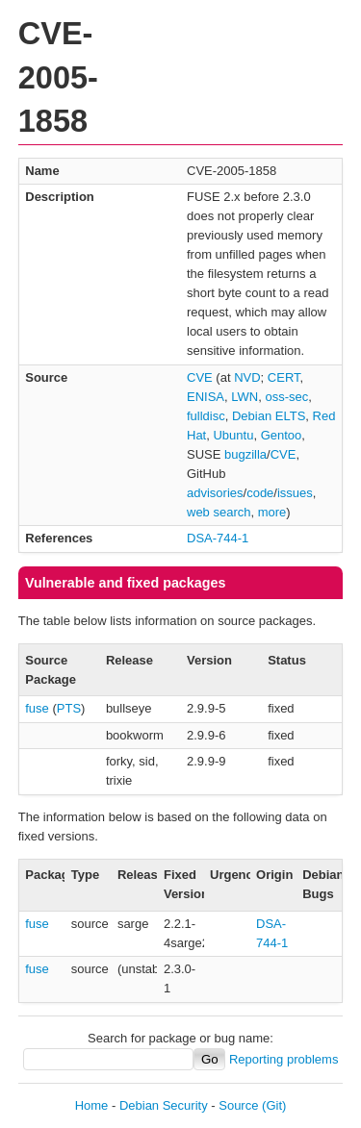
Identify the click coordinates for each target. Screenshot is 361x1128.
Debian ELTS (268, 416)
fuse (37, 708)
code (259, 493)
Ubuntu (233, 435)
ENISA (205, 396)
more (272, 512)
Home (92, 1105)
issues (295, 493)
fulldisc (206, 416)
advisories (215, 493)
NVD (247, 377)
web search (218, 512)
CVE (200, 377)
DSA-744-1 (217, 538)
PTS (69, 708)
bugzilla (245, 454)
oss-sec (286, 396)
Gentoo (281, 435)
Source (238, 1105)
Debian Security (163, 1105)
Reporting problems (283, 1059)
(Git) (274, 1105)
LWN (244, 396)
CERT (284, 377)
